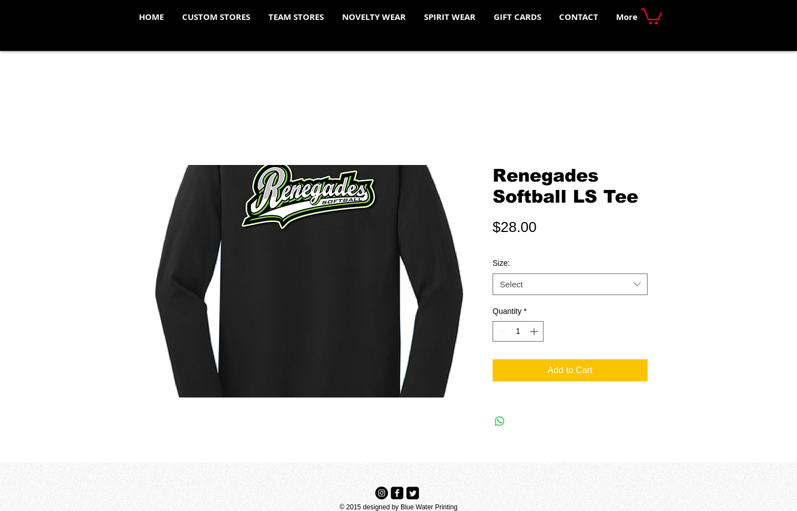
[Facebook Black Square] (397, 493)
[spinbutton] (518, 331)
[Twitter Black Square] (412, 493)
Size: (501, 263)
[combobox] (570, 284)
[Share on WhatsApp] (499, 421)
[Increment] (535, 331)
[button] (651, 15)
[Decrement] (501, 331)
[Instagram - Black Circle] (381, 493)
